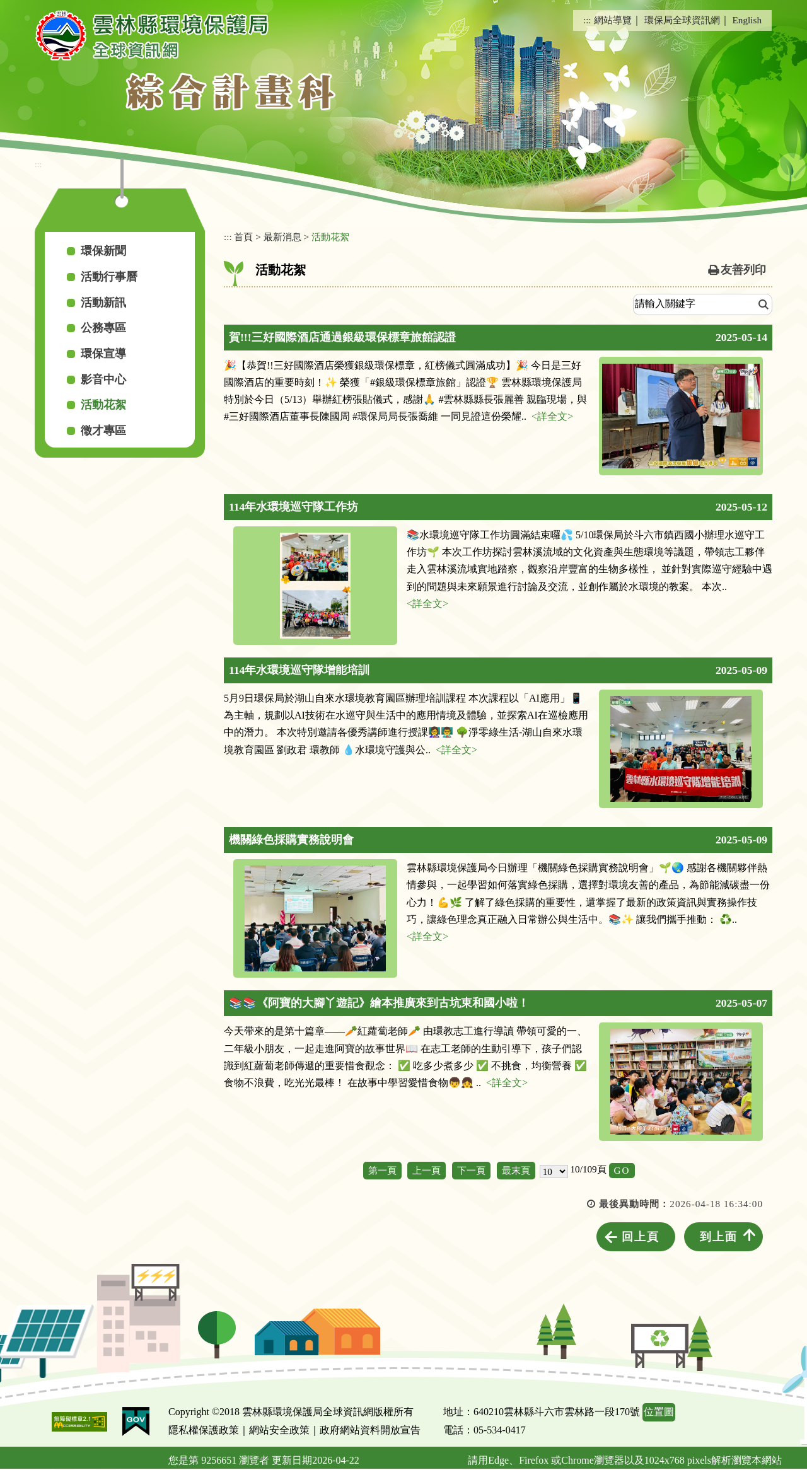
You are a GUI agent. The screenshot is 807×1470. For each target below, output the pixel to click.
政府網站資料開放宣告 (370, 1430)
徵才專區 (103, 430)
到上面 (719, 1236)
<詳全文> (552, 416)
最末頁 (516, 1170)
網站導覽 (613, 19)
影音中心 (103, 379)
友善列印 (743, 269)
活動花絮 (103, 404)
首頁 (243, 236)
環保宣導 (103, 353)
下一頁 (471, 1170)
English (747, 19)
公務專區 (103, 327)
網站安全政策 (279, 1430)
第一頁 (382, 1170)
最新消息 (282, 236)
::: (587, 19)
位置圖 (659, 1411)
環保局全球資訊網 (682, 19)
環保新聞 (103, 251)
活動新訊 (103, 302)
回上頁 (640, 1236)
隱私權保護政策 (203, 1430)
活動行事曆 (109, 276)
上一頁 (426, 1170)
